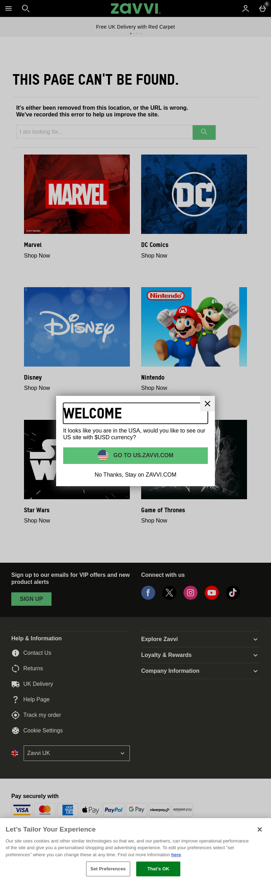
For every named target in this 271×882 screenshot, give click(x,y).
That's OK (158, 868)
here (176, 854)
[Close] (207, 403)
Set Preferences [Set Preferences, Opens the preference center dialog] (108, 868)
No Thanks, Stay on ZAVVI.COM (135, 475)
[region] (135, 850)
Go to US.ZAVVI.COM (143, 455)
